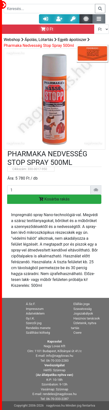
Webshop (12, 39)
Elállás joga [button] (81, 304)
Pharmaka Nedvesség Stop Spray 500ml (39, 45)
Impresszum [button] (35, 309)
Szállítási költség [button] (38, 332)
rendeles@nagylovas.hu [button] (60, 394)
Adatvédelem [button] (35, 313)
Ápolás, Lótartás (39, 39)
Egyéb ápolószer (72, 39)
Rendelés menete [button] (38, 328)
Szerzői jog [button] (33, 323)
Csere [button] (77, 332)
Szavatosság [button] (82, 309)
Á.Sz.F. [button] (31, 304)
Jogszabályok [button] (83, 313)
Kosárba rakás (54, 199)
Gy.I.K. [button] (30, 318)
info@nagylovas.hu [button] (59, 355)
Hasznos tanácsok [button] (86, 318)
